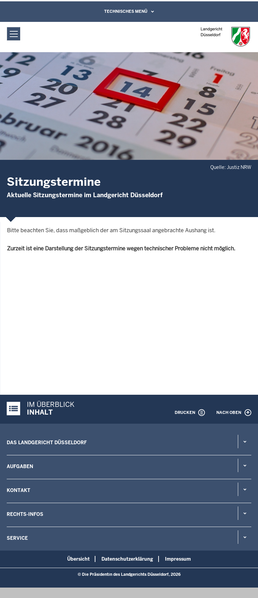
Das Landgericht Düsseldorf (47, 442)
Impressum (178, 559)
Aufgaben (20, 466)
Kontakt (18, 490)
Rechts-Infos (25, 514)
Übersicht (78, 559)
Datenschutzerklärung (127, 559)
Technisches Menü (125, 11)
